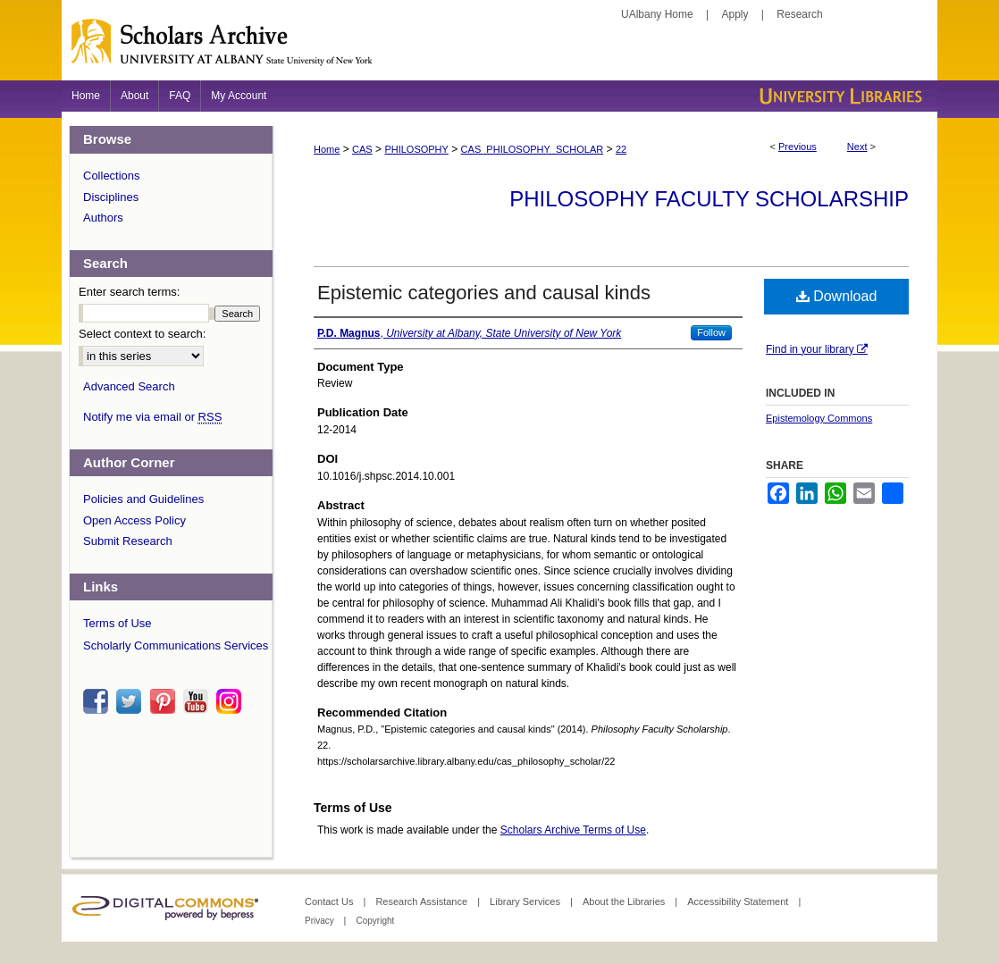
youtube (198, 701)
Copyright (375, 921)
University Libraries (839, 96)
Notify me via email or (152, 417)
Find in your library (817, 349)
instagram (231, 701)
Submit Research (127, 541)
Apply (735, 14)
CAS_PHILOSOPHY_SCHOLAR (532, 149)
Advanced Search (129, 386)
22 (621, 149)
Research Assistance (422, 901)
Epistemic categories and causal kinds (484, 292)
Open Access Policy (134, 520)
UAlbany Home (657, 14)
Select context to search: (142, 333)
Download (836, 296)
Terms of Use (117, 623)
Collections (111, 175)
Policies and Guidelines (143, 499)
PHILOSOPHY (416, 149)
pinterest (165, 701)
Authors (103, 217)
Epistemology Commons (819, 418)
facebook (98, 701)
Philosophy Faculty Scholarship (709, 199)
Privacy (321, 921)
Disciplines (111, 197)
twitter (131, 701)
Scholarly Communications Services (175, 645)
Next (857, 146)
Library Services (526, 901)
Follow (711, 332)
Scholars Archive (499, 49)
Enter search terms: (129, 291)
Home (327, 149)
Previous (797, 146)
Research (799, 14)
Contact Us (330, 901)
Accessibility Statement (739, 901)
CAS (362, 149)
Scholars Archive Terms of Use (573, 830)
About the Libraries (625, 901)
